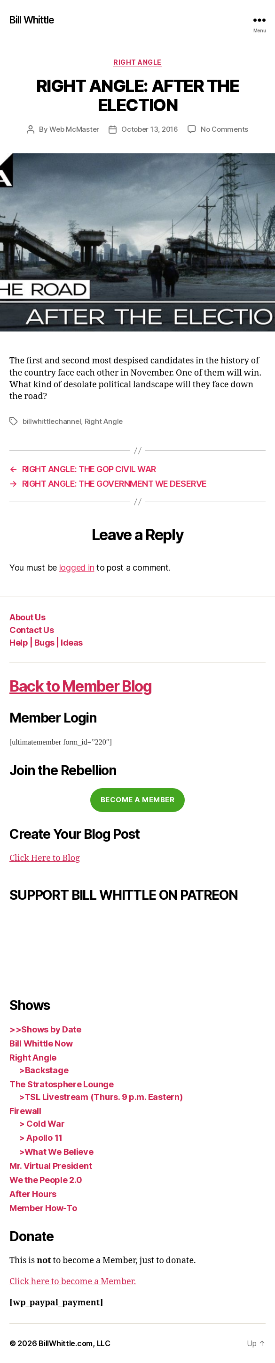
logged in (76, 567)
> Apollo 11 (41, 1138)
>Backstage (43, 1070)
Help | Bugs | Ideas (46, 643)
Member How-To (43, 1208)
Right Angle (137, 62)
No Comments (224, 129)
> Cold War (41, 1124)
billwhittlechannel (52, 421)
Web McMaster (74, 129)
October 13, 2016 (149, 129)
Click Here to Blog (44, 858)
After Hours (32, 1194)
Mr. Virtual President (50, 1166)
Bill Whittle (32, 20)
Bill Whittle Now (41, 1043)
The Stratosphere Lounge (61, 1084)
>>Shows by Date (45, 1029)
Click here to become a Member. (72, 1281)
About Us (27, 617)
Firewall (25, 1111)
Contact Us (31, 630)
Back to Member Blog (80, 686)
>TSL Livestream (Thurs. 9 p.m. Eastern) (100, 1097)
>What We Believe (56, 1152)
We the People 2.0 (45, 1180)
